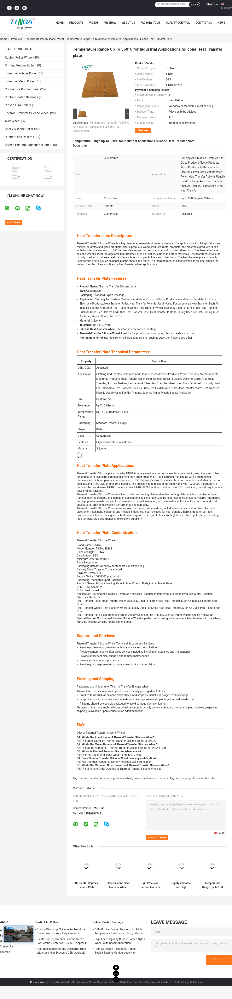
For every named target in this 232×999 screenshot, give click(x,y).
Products (76, 22)
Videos (94, 22)
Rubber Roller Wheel (18, 57)
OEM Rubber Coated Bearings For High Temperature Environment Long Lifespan (119, 931)
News (221, 22)
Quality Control (178, 22)
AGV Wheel (12, 121)
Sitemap (5, 951)
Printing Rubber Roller (20, 65)
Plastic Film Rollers (18, 105)
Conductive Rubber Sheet (22, 89)
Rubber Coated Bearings (21, 97)
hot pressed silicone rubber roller (153, 778)
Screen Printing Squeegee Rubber (28, 145)
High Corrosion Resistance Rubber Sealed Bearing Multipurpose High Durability (115, 951)
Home (60, 22)
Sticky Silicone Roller (19, 129)
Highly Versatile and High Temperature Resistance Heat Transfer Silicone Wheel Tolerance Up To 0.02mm (181, 885)
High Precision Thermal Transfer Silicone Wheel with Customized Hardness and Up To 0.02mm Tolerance (149, 885)
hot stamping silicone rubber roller (195, 778)
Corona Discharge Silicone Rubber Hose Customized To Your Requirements (61, 931)
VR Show (110, 22)
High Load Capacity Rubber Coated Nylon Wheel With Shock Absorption (120, 941)
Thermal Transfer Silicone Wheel (44, 39)
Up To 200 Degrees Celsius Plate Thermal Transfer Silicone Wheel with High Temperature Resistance (86, 885)
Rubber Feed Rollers (18, 137)
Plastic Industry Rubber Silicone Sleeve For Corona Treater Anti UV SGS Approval (62, 941)
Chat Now (212, 4)
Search (194, 4)
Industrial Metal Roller (20, 81)
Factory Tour (150, 22)
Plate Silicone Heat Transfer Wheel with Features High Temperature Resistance (118, 885)
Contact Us (204, 22)
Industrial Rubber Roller (21, 73)
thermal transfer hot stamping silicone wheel (105, 778)
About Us (128, 22)
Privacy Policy (38, 982)
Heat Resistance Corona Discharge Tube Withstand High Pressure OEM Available (61, 950)
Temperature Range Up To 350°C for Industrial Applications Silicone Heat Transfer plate (101, 126)
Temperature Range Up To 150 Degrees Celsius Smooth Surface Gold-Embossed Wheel (212, 885)
